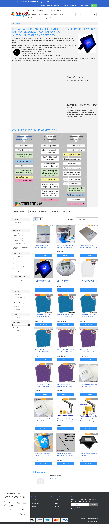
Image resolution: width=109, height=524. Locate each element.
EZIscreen (40, 10)
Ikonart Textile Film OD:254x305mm (18, 239)
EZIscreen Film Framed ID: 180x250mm (20, 248)
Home (43, 5)
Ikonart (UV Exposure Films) (20, 280)
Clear (22, 330)
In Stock (17, 317)
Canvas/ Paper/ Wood (20, 272)
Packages (31, 10)
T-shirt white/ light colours (20, 257)
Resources (66, 211)
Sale (59, 18)
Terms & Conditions (88, 507)
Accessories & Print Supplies (21, 298)
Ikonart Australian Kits (19, 211)
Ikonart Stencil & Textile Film (38, 211)
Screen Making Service (69, 5)
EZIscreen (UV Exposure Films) (19, 286)
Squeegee (53, 14)
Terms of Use (54, 503)
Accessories (55, 211)
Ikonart (49, 10)
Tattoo (52, 18)
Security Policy (55, 500)
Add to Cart (43, 255)
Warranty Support (36, 503)
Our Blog (33, 506)
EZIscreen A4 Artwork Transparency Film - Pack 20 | (42, 247)
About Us (33, 500)
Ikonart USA (18, 226)
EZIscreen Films (19, 303)
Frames (61, 14)
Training (57, 5)
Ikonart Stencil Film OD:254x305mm (18, 234)
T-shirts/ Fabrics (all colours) (20, 267)
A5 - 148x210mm (19, 244)
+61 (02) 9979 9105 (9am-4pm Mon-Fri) (36, 2)
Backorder (66, 255)
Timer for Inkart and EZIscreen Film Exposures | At (65, 282)
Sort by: (70, 219)
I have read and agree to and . (84, 508)
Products (49, 5)
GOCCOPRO (32, 14)
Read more (54, 478)
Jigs (38, 18)
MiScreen (57, 10)
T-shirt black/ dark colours (20, 262)
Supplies (31, 18)
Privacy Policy (55, 506)
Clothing (45, 18)
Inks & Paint (43, 14)
